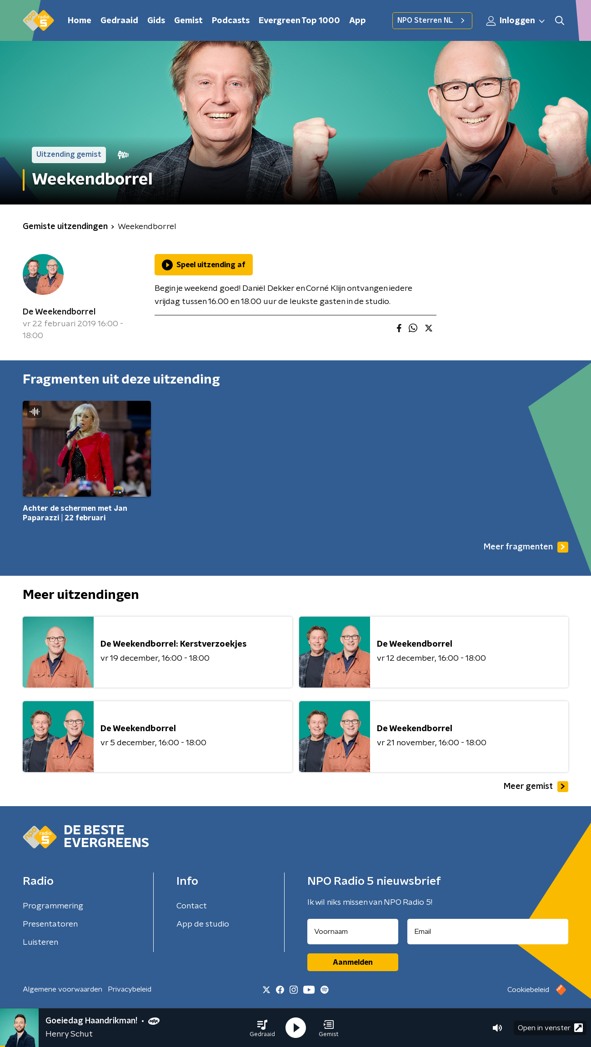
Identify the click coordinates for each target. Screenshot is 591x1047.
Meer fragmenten (526, 547)
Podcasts (231, 21)
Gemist (188, 21)
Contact (191, 906)
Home (79, 21)
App (357, 21)
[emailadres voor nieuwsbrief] (488, 931)
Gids (156, 21)
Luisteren (40, 942)
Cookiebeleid (528, 989)
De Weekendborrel (59, 312)
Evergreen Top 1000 (299, 21)
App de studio (202, 924)
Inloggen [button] (516, 21)
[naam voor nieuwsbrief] (352, 931)
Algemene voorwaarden (62, 989)
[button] (262, 1027)
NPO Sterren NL (432, 20)
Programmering (53, 906)
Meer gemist (536, 786)
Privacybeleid (129, 989)
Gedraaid (119, 21)
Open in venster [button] (550, 1027)
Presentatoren (50, 924)
